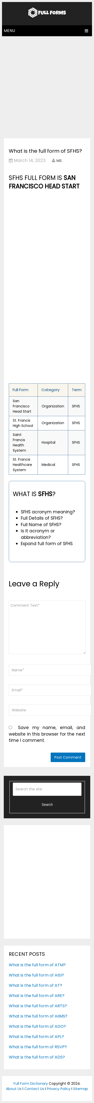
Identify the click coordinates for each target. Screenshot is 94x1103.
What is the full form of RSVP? (38, 1047)
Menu (9, 30)
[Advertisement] (47, 86)
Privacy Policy (58, 1088)
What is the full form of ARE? (36, 996)
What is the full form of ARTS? (38, 1006)
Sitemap (80, 1088)
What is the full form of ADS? (37, 1057)
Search (47, 805)
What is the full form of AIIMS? (38, 1016)
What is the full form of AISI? (36, 975)
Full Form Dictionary (31, 1083)
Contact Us (34, 1088)
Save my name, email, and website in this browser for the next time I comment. (47, 734)
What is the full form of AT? (35, 985)
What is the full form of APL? (36, 1037)
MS (59, 160)
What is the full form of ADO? (37, 1026)
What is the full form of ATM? (37, 965)
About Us (14, 1088)
